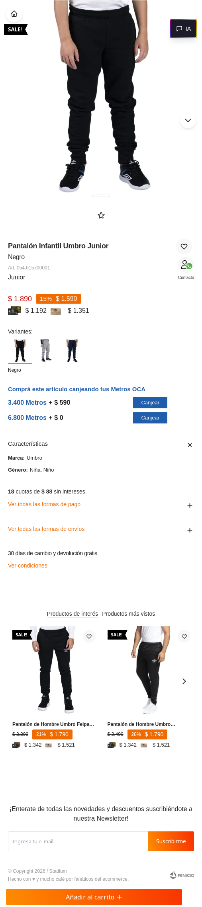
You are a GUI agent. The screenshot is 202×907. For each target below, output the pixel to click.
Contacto (186, 277)
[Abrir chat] (183, 28)
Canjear (150, 403)
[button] (188, 120)
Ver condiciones (27, 565)
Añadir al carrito (94, 897)
